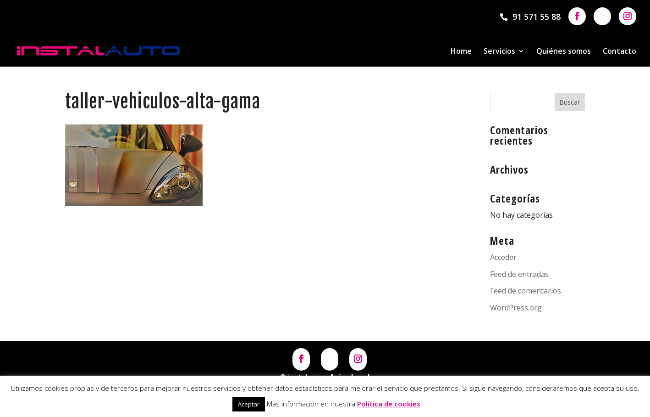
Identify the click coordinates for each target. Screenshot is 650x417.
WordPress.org (516, 308)
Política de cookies (388, 403)
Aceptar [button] (248, 404)
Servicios (499, 52)
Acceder (503, 257)
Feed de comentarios (525, 291)
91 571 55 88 (536, 16)
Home (461, 52)
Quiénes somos (563, 52)
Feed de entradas (519, 274)
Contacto (619, 52)
